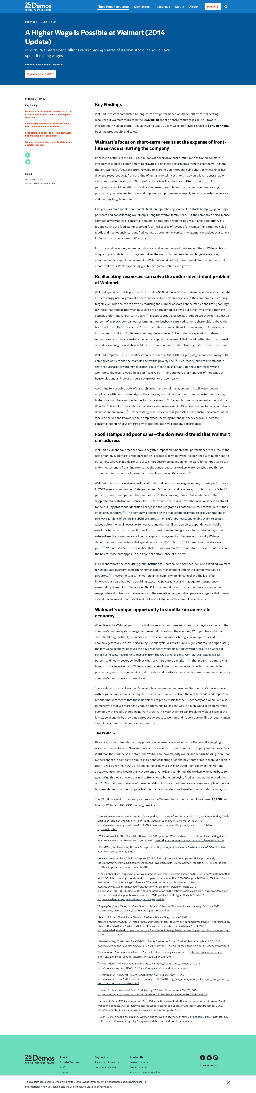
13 (189, 659)
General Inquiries (140, 1062)
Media (179, 6)
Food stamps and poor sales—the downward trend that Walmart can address (48, 134)
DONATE (212, 6)
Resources (162, 6)
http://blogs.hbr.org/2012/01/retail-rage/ (121, 921)
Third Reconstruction (113, 6)
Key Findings (32, 105)
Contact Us (136, 1057)
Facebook (202, 1057)
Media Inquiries (139, 1067)
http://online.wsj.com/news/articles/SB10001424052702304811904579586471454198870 (152, 994)
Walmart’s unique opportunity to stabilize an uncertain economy (48, 143)
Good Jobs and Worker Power (40, 183)
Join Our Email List (105, 1067)
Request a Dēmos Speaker (145, 1072)
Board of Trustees (70, 1062)
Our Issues (142, 6)
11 (103, 546)
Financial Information (107, 1062)
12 (110, 574)
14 (101, 782)
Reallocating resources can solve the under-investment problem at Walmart (48, 125)
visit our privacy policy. (100, 1086)
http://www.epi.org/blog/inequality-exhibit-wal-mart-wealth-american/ (150, 1021)
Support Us (102, 1057)
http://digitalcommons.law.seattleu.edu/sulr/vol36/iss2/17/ (189, 840)
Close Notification (224, 1084)
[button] (27, 155)
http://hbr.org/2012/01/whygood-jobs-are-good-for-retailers (133, 910)
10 (124, 511)
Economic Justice (34, 179)
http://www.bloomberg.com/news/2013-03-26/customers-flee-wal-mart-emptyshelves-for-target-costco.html (163, 945)
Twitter (209, 1057)
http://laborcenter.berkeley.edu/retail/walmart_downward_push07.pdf (138, 1010)
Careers (64, 1072)
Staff (62, 1067)
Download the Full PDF (40, 74)
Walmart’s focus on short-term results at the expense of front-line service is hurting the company (48, 114)
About (193, 6)
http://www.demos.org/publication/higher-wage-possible (130, 899)
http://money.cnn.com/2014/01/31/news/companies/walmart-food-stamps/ (142, 968)
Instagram (215, 1057)
